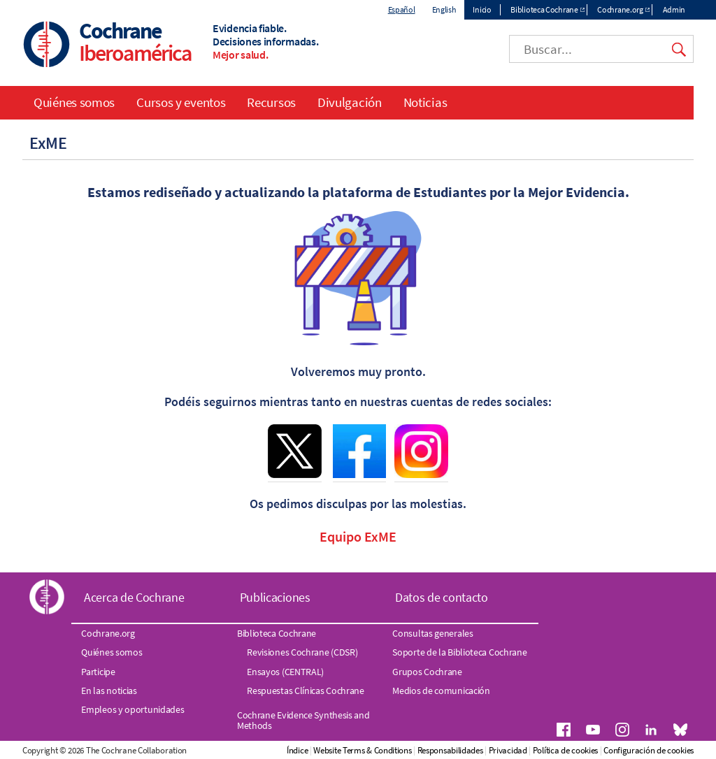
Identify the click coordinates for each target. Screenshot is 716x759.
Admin (674, 9)
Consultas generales (432, 633)
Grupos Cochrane (427, 671)
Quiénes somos (74, 102)
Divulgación (349, 102)
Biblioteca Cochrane (544, 9)
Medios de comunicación (440, 690)
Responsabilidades (450, 750)
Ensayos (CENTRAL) (285, 671)
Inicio (482, 9)
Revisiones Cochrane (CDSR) (302, 652)
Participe (98, 671)
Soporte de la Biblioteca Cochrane (459, 652)
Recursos (271, 102)
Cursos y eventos (180, 102)
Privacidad (508, 750)
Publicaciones (275, 597)
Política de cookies (565, 750)
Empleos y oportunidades (132, 709)
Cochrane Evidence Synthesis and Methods (303, 720)
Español (401, 9)
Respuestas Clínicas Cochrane (305, 690)
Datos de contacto (441, 597)
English (444, 9)
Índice (297, 750)
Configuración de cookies (648, 750)
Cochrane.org (620, 9)
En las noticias (109, 690)
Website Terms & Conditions (362, 750)
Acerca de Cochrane (134, 597)
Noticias (425, 102)
